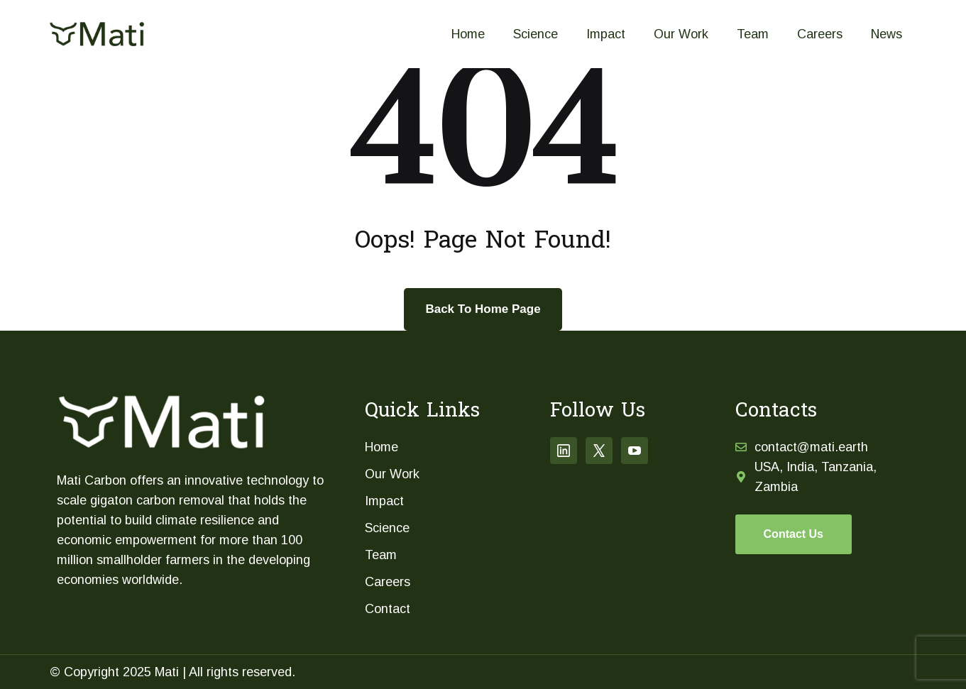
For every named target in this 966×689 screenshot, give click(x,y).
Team (753, 34)
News (886, 34)
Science (535, 34)
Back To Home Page (482, 309)
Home (468, 34)
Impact (605, 34)
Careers (819, 34)
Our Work (681, 34)
